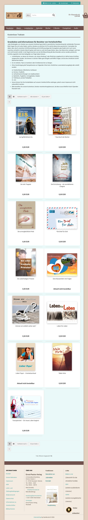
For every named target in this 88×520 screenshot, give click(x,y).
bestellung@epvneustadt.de (34, 495)
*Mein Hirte (62, 373)
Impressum (9, 481)
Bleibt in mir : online (49, 3)
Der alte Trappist (25, 184)
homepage (29, 500)
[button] (10, 97)
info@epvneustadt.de (33, 489)
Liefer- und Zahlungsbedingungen (12, 489)
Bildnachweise (10, 509)
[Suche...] (28, 15)
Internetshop (37, 517)
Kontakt (8, 474)
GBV (66, 484)
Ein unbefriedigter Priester (25, 279)
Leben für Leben (62, 326)
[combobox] (22, 97)
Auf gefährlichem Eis (25, 137)
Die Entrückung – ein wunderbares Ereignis (62, 185)
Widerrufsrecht (10, 495)
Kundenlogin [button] (63, 3)
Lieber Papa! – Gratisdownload (26, 373)
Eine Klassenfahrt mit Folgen (62, 279)
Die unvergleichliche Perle (26, 231)
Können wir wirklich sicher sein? (26, 326)
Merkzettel (75, 3)
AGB (7, 484)
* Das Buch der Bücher (62, 137)
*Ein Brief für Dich (62, 231)
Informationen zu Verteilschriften (11, 503)
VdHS (67, 494)
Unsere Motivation (11, 477)
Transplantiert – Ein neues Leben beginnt (25, 420)
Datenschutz (10, 498)
